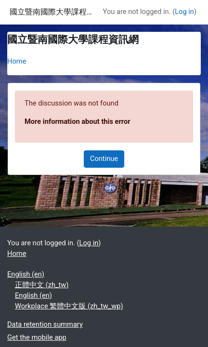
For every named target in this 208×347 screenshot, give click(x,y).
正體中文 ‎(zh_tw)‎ (41, 284)
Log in (184, 11)
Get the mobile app (36, 337)
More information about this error (77, 121)
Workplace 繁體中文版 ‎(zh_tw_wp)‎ (69, 306)
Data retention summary (45, 324)
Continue (104, 158)
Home (16, 61)
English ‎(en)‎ (25, 274)
